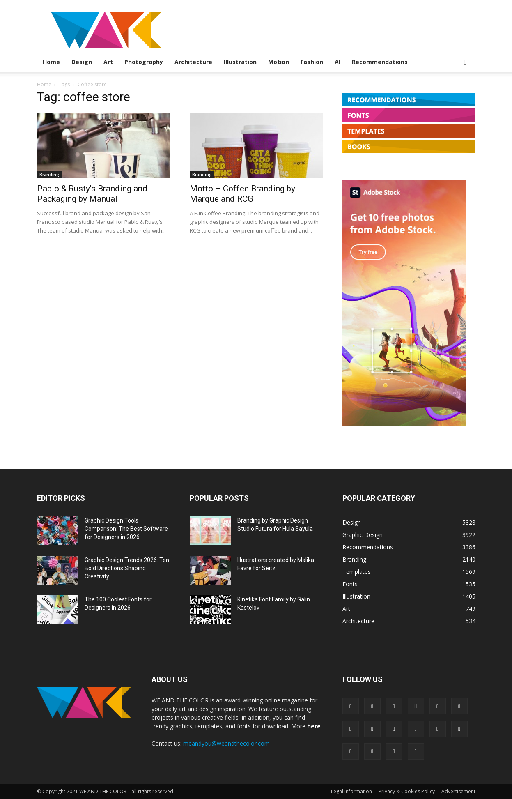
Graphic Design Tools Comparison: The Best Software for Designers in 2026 (126, 528)
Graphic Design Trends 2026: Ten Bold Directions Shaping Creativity (127, 568)
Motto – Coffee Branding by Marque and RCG (242, 194)
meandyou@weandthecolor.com (226, 743)
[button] (465, 63)
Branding (49, 174)
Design (81, 62)
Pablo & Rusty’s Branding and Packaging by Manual (92, 194)
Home (51, 62)
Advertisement (458, 791)
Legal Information (351, 791)
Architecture (193, 62)
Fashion (312, 62)
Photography (143, 62)
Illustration (240, 62)
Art (108, 62)
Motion (278, 62)
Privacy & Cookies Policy (407, 791)
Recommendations (380, 62)
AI (337, 62)
